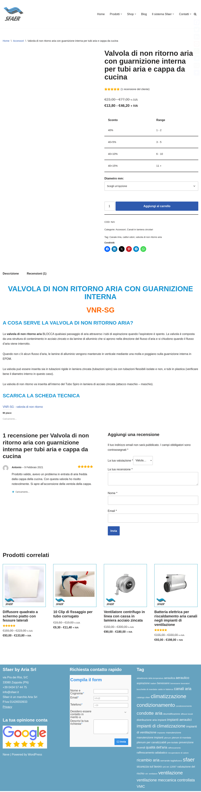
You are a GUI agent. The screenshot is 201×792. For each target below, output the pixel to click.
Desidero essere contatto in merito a (80, 715)
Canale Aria (115, 237)
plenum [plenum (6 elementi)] (167, 738)
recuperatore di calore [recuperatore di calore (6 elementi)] (178, 753)
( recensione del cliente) (135, 89)
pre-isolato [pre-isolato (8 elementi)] (172, 743)
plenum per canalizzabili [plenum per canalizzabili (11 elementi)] (151, 743)
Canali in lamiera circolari (140, 230)
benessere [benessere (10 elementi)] (163, 684)
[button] (121, 14)
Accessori (18, 40)
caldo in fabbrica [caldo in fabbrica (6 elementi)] (165, 690)
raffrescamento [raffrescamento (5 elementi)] (174, 749)
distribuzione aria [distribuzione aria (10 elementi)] (147, 720)
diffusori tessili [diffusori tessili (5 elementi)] (187, 715)
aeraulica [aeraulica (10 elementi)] (169, 678)
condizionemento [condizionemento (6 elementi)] (184, 707)
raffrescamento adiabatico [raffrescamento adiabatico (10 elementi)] (152, 753)
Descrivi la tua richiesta (79, 723)
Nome (112, 494)
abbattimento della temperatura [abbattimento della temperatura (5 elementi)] (150, 679)
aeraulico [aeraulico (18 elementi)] (182, 679)
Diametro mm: (114, 178)
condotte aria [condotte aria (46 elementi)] (149, 714)
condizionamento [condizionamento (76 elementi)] (156, 706)
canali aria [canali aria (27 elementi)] (182, 690)
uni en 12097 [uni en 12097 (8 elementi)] (169, 767)
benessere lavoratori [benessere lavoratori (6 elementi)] (179, 684)
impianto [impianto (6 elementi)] (161, 733)
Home (100, 14)
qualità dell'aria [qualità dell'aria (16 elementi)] (156, 748)
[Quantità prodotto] (109, 206)
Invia (121, 742)
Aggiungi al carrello (156, 206)
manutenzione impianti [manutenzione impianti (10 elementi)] (150, 738)
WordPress (35, 755)
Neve (6, 755)
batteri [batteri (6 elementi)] (153, 684)
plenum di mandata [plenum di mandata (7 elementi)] (181, 738)
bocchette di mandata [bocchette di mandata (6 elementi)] (147, 690)
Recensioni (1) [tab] (37, 274)
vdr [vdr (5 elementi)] (146, 774)
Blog (144, 14)
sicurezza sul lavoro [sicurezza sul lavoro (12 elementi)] (149, 767)
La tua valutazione (120, 461)
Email (112, 511)
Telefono (76, 705)
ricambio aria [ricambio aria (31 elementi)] (148, 761)
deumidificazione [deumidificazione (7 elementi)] (171, 715)
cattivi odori (129, 237)
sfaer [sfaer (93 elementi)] (189, 760)
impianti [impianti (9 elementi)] (162, 720)
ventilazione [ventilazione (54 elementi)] (170, 773)
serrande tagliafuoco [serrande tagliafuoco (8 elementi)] (171, 761)
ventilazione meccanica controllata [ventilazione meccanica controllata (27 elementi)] (166, 781)
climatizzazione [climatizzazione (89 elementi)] (168, 697)
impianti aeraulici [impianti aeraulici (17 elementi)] (179, 720)
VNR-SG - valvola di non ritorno (23, 407)
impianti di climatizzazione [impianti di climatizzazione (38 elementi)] (161, 727)
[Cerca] (195, 14)
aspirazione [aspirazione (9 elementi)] (143, 684)
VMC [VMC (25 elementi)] (141, 787)
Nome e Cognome (77, 693)
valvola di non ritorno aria (149, 237)
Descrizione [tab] (11, 274)
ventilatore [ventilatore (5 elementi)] (153, 774)
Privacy (7, 707)
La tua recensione (120, 470)
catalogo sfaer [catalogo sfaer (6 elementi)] (143, 698)
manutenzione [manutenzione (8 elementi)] (173, 733)
